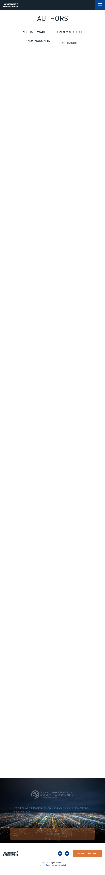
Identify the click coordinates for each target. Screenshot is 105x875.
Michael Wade (34, 32)
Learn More (53, 836)
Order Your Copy (87, 853)
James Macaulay (68, 32)
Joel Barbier (69, 46)
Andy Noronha (37, 42)
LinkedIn (60, 853)
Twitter (67, 853)
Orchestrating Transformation (10, 5)
